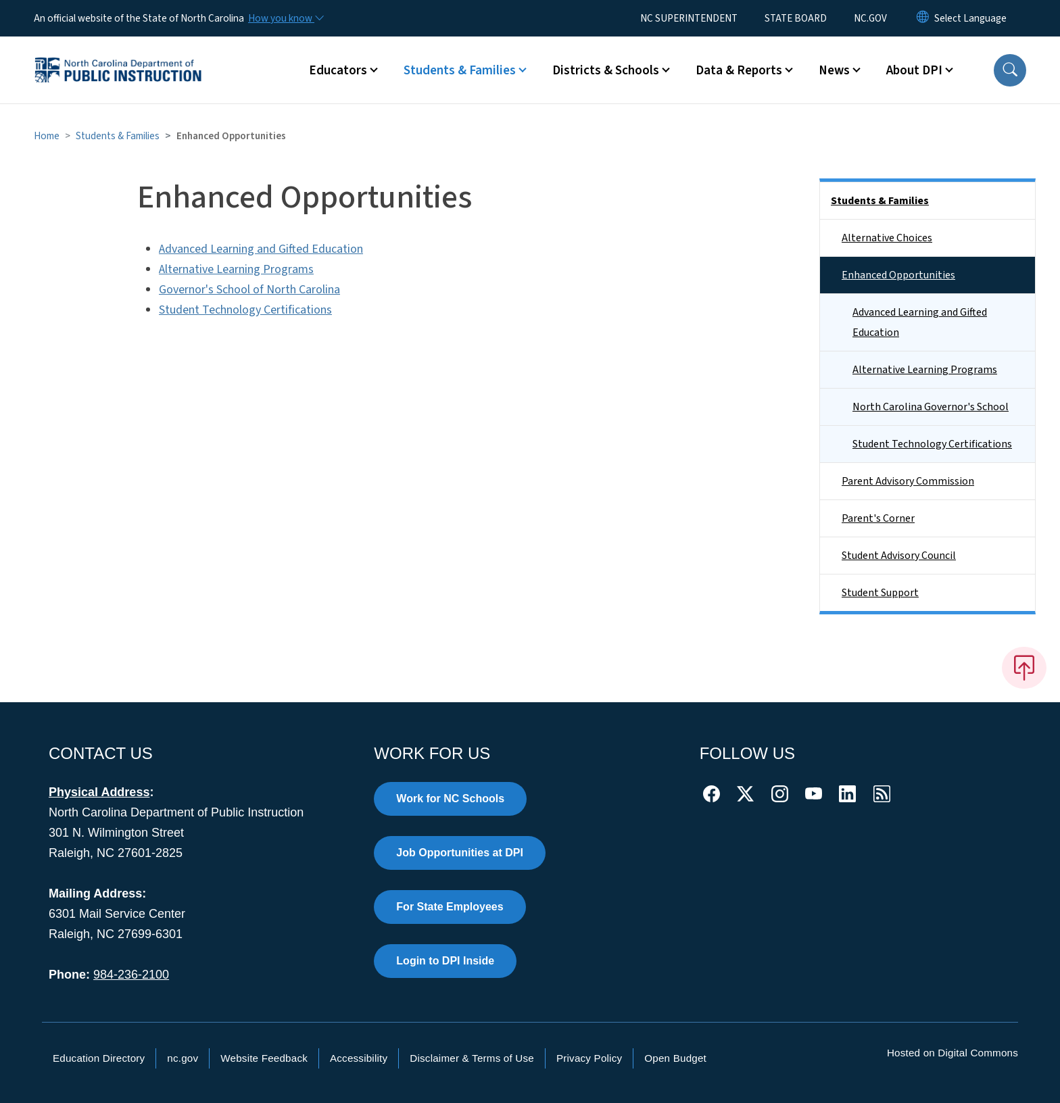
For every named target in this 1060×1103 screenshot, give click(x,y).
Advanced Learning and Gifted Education (261, 249)
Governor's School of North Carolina (249, 289)
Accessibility (358, 1058)
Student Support (880, 592)
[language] (970, 18)
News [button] (834, 70)
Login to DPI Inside (445, 960)
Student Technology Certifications (245, 309)
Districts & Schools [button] (605, 70)
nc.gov (182, 1058)
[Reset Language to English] (923, 18)
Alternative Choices (887, 237)
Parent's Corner (878, 518)
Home (46, 135)
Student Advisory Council (899, 555)
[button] (1010, 70)
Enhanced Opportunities (898, 275)
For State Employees (449, 906)
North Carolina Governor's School (930, 406)
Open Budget (675, 1058)
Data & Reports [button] (739, 70)
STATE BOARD (796, 18)
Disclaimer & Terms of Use (472, 1058)
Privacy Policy (589, 1058)
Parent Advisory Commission (908, 481)
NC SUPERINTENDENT (689, 18)
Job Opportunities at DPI (459, 852)
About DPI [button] (914, 70)
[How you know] (285, 18)
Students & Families (118, 135)
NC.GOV (870, 18)
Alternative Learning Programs (236, 269)
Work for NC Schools (450, 798)
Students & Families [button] (460, 70)
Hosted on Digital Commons (952, 1052)
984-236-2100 (131, 974)
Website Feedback (264, 1058)
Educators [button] (338, 70)
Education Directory (99, 1058)
